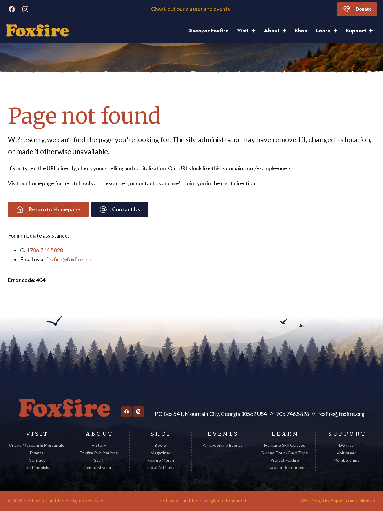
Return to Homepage (48, 209)
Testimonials (36, 467)
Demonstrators (99, 467)
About (272, 31)
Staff (99, 460)
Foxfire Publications (99, 452)
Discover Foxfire (208, 31)
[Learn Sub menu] (337, 31)
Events (36, 452)
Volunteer (346, 452)
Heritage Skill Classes (284, 445)
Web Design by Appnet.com (327, 500)
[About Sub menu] (286, 31)
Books (161, 445)
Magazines (161, 452)
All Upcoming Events (223, 445)
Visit (243, 31)
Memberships (346, 460)
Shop (301, 31)
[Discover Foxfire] (37, 30)
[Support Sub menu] (373, 31)
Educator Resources (284, 467)
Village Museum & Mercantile (36, 445)
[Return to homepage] (64, 408)
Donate (357, 9)
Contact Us (120, 209)
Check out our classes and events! (191, 9)
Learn (323, 31)
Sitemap (367, 500)
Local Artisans (160, 467)
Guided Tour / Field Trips (285, 452)
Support (356, 31)
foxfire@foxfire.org (69, 259)
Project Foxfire (284, 460)
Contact (37, 460)
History (99, 445)
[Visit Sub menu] (255, 31)
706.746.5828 (46, 250)
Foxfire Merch (161, 460)
